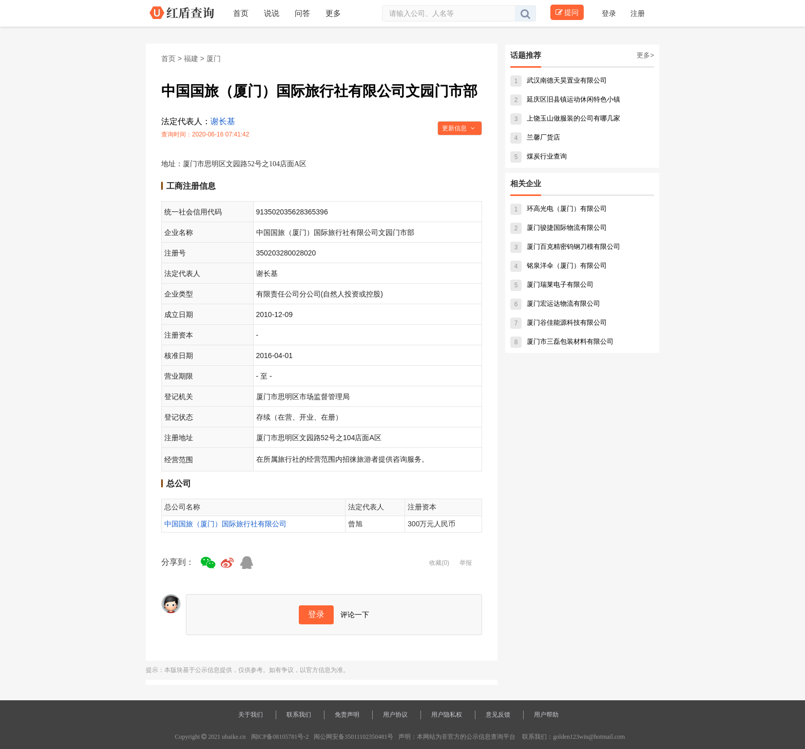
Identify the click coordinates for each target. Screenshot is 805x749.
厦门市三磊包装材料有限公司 (562, 341)
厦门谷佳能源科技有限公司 (558, 322)
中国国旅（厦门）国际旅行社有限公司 (225, 524)
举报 (465, 562)
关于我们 (250, 714)
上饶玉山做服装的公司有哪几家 (565, 118)
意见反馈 (498, 714)
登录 (610, 13)
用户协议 (395, 714)
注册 (637, 13)
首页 (168, 58)
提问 (567, 12)
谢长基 (222, 121)
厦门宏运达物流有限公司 (555, 303)
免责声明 (347, 714)
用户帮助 (546, 714)
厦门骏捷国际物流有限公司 (558, 227)
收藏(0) (439, 562)
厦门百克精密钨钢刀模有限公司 (565, 246)
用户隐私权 (446, 714)
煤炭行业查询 (538, 156)
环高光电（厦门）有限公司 (558, 208)
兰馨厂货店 (535, 137)
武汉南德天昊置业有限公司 (558, 80)
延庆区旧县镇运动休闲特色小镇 (565, 99)
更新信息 (458, 128)
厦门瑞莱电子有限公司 (551, 284)
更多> (645, 55)
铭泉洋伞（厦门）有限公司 (558, 265)
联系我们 (298, 714)
